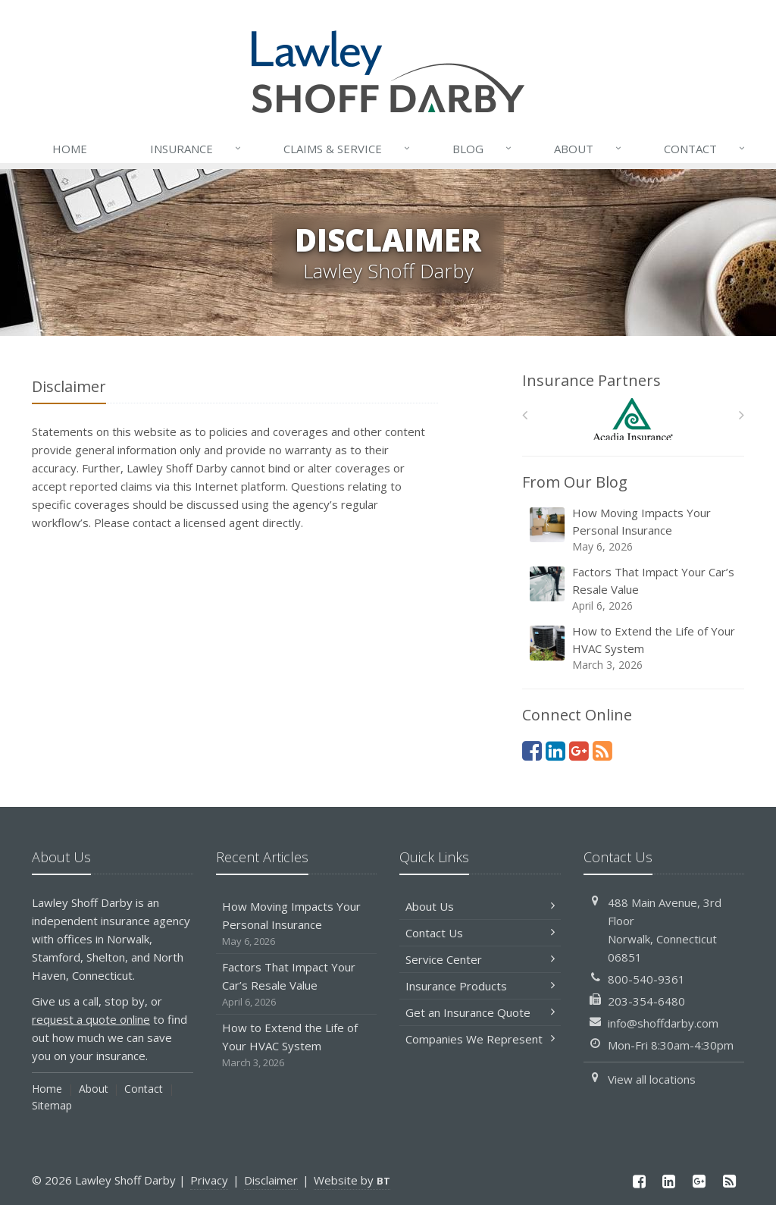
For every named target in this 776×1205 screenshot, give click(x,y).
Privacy (209, 1180)
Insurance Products (480, 985)
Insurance (196, 148)
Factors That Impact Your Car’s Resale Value (634, 588)
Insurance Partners (591, 380)
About (589, 148)
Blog (483, 148)
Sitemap (52, 1105)
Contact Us (480, 932)
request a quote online (91, 1019)
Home (69, 148)
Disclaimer (271, 1180)
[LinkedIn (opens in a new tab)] (555, 750)
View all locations (652, 1079)
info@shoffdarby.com (663, 1023)
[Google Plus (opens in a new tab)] (579, 750)
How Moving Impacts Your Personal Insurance (634, 529)
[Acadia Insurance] (633, 419)
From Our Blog (574, 482)
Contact (705, 148)
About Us (480, 906)
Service (347, 148)
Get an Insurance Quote (480, 1012)
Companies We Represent (480, 1039)
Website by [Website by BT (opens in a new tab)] (352, 1180)
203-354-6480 (646, 1001)
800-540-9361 (646, 979)
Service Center (480, 959)
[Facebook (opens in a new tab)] (532, 750)
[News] (602, 750)
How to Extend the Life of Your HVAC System (634, 648)
